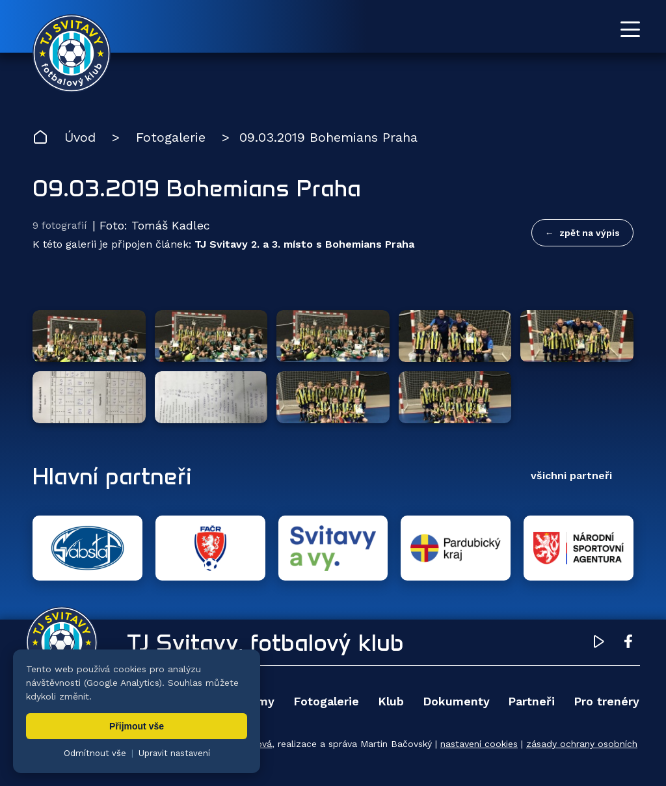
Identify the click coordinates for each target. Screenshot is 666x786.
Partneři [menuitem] (531, 701)
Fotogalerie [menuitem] (326, 701)
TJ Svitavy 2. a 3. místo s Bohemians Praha (304, 244)
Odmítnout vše (95, 753)
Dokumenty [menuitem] (456, 701)
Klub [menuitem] (391, 701)
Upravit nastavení (174, 753)
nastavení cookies (479, 744)
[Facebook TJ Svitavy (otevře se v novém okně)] (628, 643)
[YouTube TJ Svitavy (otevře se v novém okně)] (599, 643)
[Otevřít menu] (630, 29)
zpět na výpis (589, 233)
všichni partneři (571, 475)
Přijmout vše (136, 726)
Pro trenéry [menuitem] (606, 701)
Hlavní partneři (112, 476)
